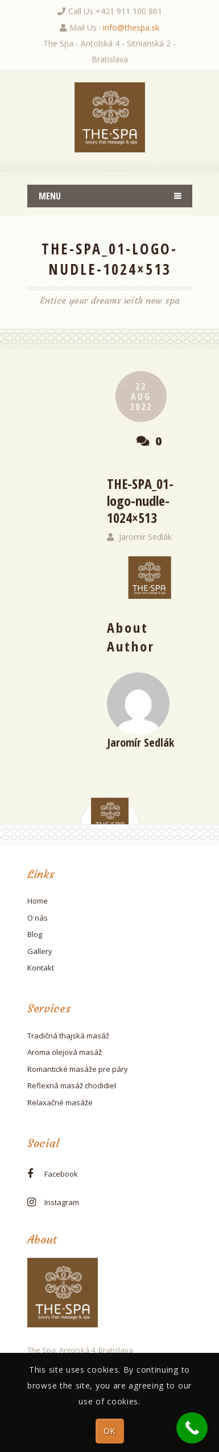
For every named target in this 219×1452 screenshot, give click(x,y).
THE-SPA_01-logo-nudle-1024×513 (140, 500)
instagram (61, 1202)
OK (109, 1430)
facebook (61, 1174)
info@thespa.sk (131, 27)
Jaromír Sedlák (145, 536)
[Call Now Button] (192, 1428)
